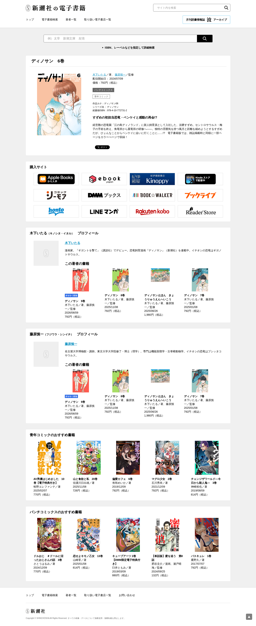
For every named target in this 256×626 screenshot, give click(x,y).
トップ (30, 19)
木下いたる (99, 74)
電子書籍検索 (50, 19)
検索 (226, 7)
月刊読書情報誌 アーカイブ (206, 19)
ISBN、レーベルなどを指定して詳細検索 (129, 47)
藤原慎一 (120, 74)
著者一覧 (71, 19)
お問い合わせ (127, 595)
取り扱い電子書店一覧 (97, 19)
